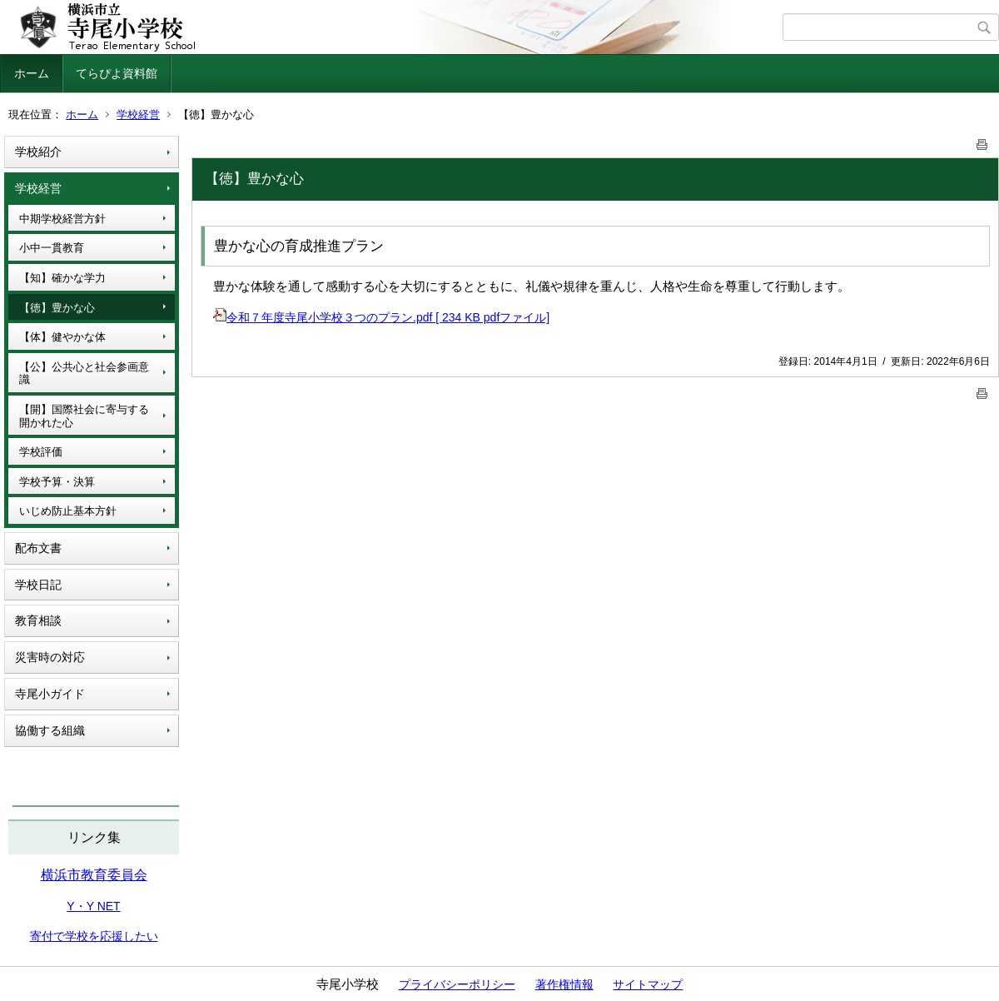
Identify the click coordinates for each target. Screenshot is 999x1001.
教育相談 (38, 620)
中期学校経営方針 (62, 218)
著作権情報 (564, 984)
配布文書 (38, 548)
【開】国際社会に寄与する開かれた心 (84, 416)
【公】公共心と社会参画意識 (84, 373)
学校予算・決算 (57, 482)
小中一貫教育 (51, 248)
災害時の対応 (50, 657)
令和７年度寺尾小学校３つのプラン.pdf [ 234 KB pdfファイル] (381, 317)
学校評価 (40, 452)
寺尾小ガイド (50, 693)
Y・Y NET (93, 906)
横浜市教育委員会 (94, 875)
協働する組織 (50, 730)
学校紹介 (38, 151)
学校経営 (138, 114)
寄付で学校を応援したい (94, 936)
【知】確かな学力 (62, 277)
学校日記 (38, 584)
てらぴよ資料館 (116, 73)
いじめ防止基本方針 (68, 511)
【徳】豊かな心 (57, 307)
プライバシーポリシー (457, 984)
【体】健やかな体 (62, 337)
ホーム (31, 73)
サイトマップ (648, 984)
